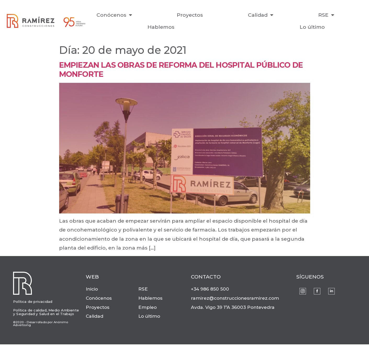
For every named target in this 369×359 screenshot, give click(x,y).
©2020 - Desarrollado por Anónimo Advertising (40, 323)
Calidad (260, 15)
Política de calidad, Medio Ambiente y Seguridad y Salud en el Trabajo (46, 312)
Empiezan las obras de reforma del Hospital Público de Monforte (181, 69)
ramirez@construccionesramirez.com (235, 298)
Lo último (312, 27)
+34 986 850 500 (210, 289)
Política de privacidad (32, 301)
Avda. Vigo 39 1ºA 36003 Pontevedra (233, 307)
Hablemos (160, 27)
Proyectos (190, 15)
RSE (326, 15)
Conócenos (114, 15)
